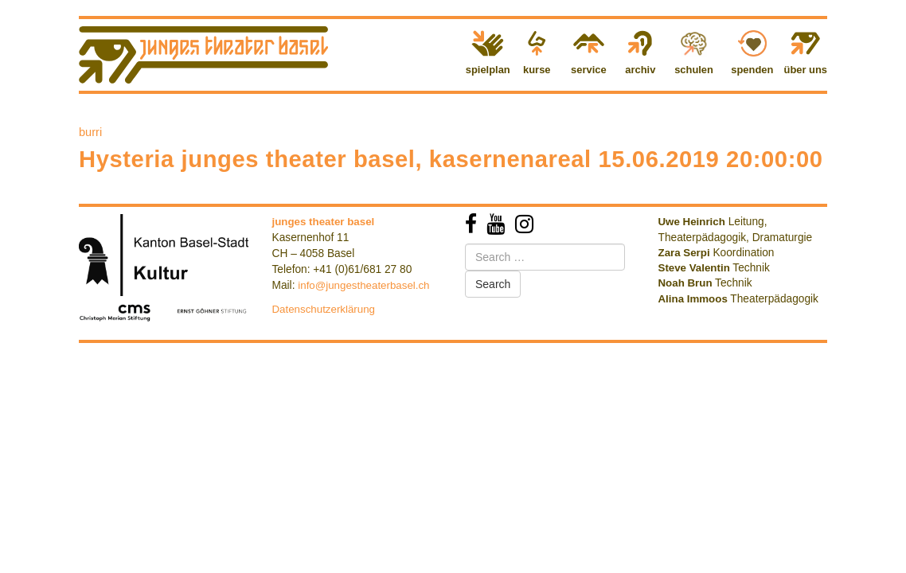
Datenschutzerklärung (324, 309)
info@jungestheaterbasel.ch (363, 285)
